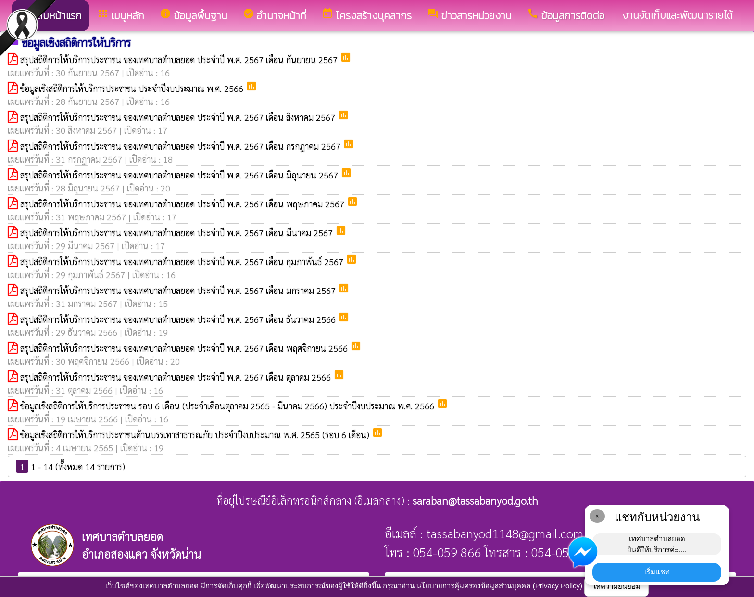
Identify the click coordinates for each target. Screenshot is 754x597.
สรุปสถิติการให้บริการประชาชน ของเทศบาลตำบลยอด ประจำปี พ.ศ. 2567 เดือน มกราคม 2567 (179, 290)
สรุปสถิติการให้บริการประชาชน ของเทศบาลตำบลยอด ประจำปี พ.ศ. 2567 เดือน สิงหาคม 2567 (179, 117)
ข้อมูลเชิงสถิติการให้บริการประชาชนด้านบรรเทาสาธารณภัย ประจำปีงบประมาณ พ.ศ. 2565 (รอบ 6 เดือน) (196, 434)
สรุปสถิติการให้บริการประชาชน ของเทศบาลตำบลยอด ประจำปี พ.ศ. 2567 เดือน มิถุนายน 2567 (180, 174)
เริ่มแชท (657, 572)
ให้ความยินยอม (616, 586)
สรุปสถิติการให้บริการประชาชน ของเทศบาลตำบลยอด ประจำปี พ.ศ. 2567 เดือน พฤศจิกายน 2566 (185, 348)
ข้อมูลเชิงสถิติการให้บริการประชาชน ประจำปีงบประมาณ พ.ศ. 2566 (133, 88)
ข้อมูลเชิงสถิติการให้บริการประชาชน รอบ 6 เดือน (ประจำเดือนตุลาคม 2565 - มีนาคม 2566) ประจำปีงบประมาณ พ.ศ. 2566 (228, 405)
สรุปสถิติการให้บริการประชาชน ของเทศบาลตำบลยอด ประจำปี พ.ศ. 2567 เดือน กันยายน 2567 (180, 59)
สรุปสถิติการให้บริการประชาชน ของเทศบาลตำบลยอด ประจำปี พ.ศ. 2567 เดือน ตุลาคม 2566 (176, 376)
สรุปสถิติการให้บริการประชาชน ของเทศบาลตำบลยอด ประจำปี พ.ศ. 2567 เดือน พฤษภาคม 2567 (183, 203)
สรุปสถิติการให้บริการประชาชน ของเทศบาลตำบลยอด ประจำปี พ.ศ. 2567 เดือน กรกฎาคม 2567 (181, 146)
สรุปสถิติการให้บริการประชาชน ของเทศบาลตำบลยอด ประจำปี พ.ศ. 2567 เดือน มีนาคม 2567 (177, 232)
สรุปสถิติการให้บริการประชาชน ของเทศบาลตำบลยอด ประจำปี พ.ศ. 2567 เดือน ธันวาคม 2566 (179, 319)
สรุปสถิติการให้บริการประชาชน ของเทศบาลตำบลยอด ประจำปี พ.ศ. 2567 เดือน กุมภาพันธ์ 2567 (183, 261)
